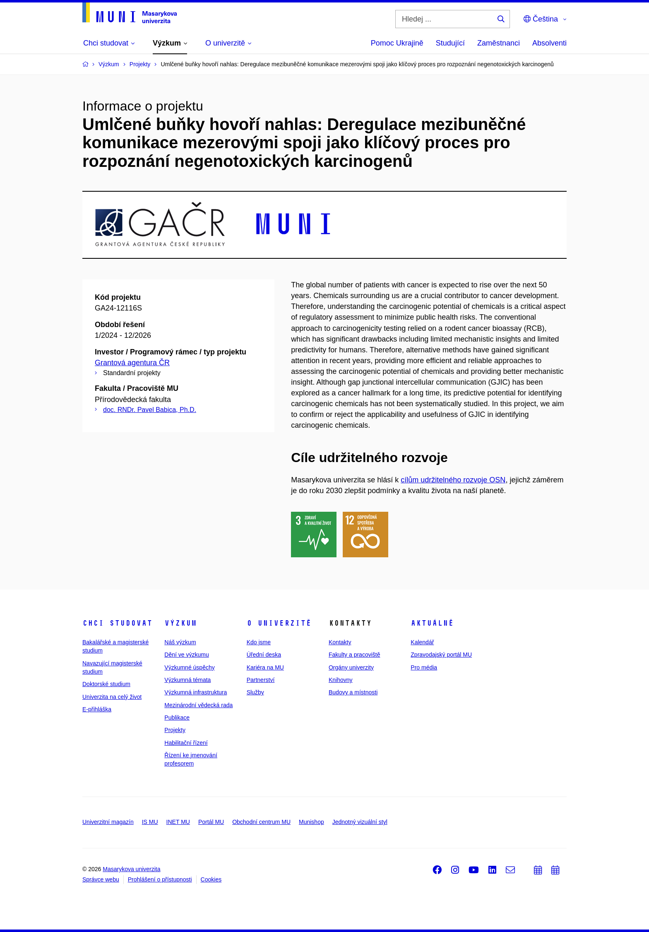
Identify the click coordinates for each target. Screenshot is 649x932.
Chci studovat (117, 623)
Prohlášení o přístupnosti (160, 879)
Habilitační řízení (185, 742)
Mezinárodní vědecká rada (198, 705)
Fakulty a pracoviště (354, 654)
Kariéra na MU (265, 667)
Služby (255, 692)
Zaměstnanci (498, 43)
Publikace (177, 717)
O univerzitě (279, 623)
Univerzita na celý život (112, 697)
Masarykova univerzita (131, 869)
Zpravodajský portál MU (441, 654)
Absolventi (549, 43)
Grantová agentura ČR (132, 363)
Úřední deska (264, 654)
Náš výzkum (180, 642)
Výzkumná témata (187, 680)
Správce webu (100, 879)
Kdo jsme (259, 642)
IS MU (150, 822)
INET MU (178, 822)
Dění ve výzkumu (186, 654)
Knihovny (341, 680)
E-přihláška (96, 709)
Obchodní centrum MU (261, 822)
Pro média (424, 667)
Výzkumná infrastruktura (195, 692)
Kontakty (340, 642)
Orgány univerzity (351, 667)
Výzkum (180, 623)
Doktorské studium (106, 684)
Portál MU (211, 822)
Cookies (211, 879)
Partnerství (261, 680)
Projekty (174, 730)
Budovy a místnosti (353, 692)
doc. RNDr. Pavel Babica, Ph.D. (149, 409)
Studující (450, 43)
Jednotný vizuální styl (359, 822)
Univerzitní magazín (108, 822)
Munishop (311, 822)
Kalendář (422, 642)
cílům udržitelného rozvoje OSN (453, 480)
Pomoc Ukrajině (397, 43)
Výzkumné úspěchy (189, 667)
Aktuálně (432, 623)
